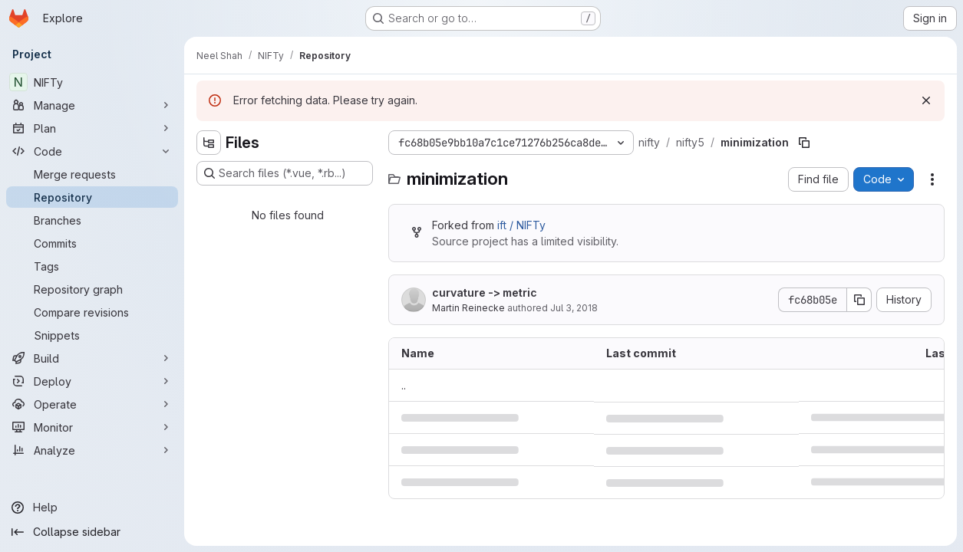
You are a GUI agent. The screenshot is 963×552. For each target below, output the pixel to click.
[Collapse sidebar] (92, 532)
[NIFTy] (92, 82)
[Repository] (92, 197)
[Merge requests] (92, 174)
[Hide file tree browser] (208, 142)
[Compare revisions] (92, 312)
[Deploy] (92, 381)
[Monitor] (92, 427)
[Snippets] (92, 335)
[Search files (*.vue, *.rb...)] (284, 173)
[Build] (92, 358)
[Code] (92, 151)
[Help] (92, 507)
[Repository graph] (92, 289)
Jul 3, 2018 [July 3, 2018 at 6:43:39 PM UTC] (574, 308)
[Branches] (92, 220)
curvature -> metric (484, 292)
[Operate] (92, 404)
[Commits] (92, 243)
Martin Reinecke (468, 308)
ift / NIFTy (521, 225)
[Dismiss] (926, 100)
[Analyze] (92, 450)
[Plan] (92, 128)
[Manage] (92, 105)
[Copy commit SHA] (859, 300)
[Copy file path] (804, 142)
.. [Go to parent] (403, 385)
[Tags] (92, 266)
